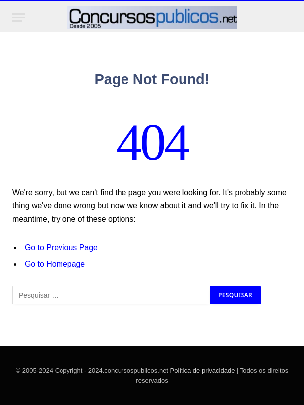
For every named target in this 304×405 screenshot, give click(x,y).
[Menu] (18, 17)
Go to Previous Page (61, 247)
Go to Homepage (55, 264)
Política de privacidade (202, 370)
